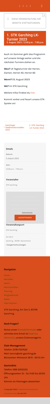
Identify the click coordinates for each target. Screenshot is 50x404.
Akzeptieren (25, 217)
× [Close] (44, 15)
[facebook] (19, 6)
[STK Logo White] (7, 4)
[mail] (30, 6)
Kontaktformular (27, 329)
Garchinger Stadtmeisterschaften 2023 (14, 127)
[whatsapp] (26, 6)
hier (33, 92)
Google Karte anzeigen (16, 245)
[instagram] (23, 6)
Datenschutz (27, 213)
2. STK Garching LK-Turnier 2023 (36, 126)
